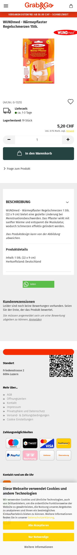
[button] (9, 139)
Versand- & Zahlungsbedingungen (28, 415)
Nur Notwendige (38, 537)
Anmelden (35, 319)
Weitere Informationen (38, 547)
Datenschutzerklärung (41, 517)
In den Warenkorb (34, 153)
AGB (9, 394)
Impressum (14, 407)
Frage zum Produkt (18, 168)
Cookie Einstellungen (20, 419)
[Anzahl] (38, 139)
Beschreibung (18, 202)
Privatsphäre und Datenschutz (26, 411)
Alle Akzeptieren (38, 525)
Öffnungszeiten (16, 399)
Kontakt (12, 403)
